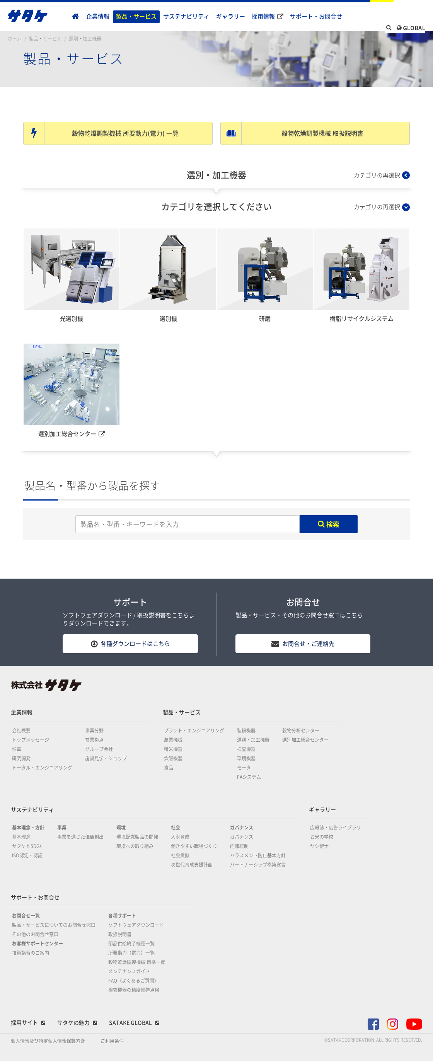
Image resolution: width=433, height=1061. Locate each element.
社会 (175, 827)
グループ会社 (99, 749)
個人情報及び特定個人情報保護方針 (48, 1041)
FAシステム (249, 777)
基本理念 (21, 836)
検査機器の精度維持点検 (133, 990)
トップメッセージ (30, 739)
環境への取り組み (134, 846)
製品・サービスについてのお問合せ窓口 (53, 925)
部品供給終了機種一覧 (131, 943)
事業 (61, 827)
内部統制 (239, 846)
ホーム (15, 38)
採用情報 (263, 16)
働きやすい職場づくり (194, 846)
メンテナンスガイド (129, 971)
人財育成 (180, 836)
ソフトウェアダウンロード (136, 925)
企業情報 (97, 16)
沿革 (16, 749)
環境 (121, 827)
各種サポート (122, 915)
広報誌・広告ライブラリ (335, 827)
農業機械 (173, 739)
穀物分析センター (300, 730)
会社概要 (21, 730)
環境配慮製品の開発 (137, 836)
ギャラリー (230, 16)
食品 (168, 767)
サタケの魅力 (73, 1022)
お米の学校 (321, 836)
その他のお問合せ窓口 (35, 934)
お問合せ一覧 (26, 915)
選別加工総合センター (305, 739)
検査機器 (246, 749)
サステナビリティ (186, 16)
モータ (244, 767)
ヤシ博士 (319, 846)
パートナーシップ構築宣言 (258, 864)
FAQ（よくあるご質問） (133, 980)
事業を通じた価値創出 (80, 836)
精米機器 (173, 749)
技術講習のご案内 (30, 952)
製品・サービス (136, 16)
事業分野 (94, 730)
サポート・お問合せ (316, 16)
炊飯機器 (173, 758)
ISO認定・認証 (27, 855)
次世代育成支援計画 (192, 864)
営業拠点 (94, 739)
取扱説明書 (119, 934)
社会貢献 (180, 855)
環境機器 (246, 758)
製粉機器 (246, 730)
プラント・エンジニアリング (194, 730)
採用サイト (24, 1022)
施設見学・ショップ (106, 758)
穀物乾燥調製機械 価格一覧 (136, 962)
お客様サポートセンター (37, 943)
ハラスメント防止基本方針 (258, 855)
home (75, 17)
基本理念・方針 (28, 827)
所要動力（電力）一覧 (131, 952)
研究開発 (21, 758)
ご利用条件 (112, 1041)
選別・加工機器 (85, 38)
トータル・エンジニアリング (42, 767)
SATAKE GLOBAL (130, 1022)
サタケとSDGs (27, 846)
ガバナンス (241, 827)
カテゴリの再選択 (377, 175)
